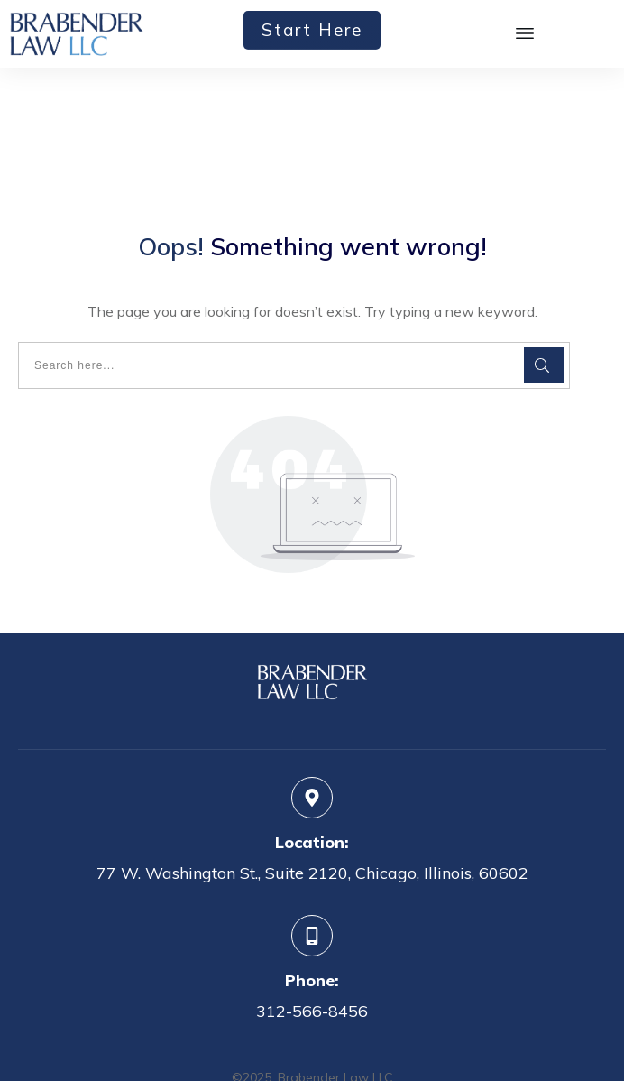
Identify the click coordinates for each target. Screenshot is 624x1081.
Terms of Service (267, 1010)
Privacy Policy (366, 1010)
